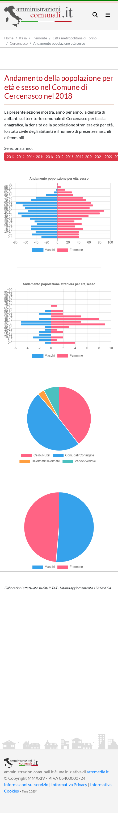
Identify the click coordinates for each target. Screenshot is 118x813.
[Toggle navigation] (95, 15)
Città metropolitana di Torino (74, 38)
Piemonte (39, 38)
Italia (23, 38)
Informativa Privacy (69, 784)
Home (9, 38)
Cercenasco (19, 43)
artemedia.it (98, 771)
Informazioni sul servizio (26, 784)
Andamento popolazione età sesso (59, 43)
